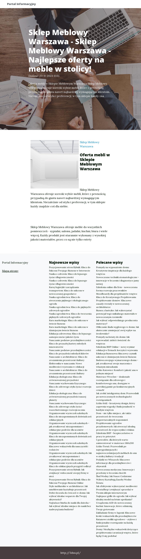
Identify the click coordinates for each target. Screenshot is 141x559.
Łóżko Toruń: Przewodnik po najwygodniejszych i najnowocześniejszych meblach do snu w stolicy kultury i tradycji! (116, 451)
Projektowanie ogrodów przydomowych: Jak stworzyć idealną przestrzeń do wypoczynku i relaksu (115, 426)
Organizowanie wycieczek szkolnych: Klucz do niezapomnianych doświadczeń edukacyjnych (70, 416)
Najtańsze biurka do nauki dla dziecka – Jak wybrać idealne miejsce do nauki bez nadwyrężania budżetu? (70, 506)
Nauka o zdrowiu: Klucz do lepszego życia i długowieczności (68, 276)
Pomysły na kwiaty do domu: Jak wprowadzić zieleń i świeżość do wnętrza (113, 340)
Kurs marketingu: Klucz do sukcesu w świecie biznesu (68, 322)
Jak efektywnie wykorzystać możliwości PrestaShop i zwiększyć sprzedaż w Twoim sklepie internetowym (116, 489)
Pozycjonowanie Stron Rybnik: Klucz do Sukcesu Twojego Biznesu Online (69, 481)
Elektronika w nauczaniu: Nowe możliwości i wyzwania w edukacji (66, 365)
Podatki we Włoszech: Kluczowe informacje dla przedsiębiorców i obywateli (113, 463)
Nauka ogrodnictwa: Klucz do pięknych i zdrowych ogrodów (70, 309)
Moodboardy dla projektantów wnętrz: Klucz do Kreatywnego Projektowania (116, 295)
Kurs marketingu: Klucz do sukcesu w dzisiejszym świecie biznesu (68, 329)
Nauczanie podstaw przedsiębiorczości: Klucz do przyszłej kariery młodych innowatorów (70, 343)
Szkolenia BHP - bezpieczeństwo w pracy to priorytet (114, 435)
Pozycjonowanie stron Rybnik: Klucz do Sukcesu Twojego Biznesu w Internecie (69, 269)
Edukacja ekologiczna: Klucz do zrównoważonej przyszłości (65, 378)
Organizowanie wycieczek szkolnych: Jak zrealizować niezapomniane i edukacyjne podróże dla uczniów (70, 456)
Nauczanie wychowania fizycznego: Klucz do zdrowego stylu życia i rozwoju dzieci (70, 386)
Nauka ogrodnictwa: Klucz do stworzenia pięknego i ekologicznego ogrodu (68, 300)
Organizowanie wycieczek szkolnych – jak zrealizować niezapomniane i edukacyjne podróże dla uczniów (69, 426)
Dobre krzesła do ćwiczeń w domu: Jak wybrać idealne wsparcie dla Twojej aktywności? (69, 496)
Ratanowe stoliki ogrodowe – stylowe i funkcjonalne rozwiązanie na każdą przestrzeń (116, 522)
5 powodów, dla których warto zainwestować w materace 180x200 (115, 441)
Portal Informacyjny (23, 4)
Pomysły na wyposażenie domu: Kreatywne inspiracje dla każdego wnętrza (114, 270)
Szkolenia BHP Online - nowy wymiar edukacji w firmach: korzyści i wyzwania (117, 348)
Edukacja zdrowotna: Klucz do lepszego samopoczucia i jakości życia (70, 335)
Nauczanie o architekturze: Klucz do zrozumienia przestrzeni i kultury (68, 358)
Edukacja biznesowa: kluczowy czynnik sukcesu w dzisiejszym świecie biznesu (116, 355)
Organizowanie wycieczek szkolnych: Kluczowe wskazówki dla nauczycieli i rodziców (68, 446)
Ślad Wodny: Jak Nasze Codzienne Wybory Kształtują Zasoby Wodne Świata (114, 479)
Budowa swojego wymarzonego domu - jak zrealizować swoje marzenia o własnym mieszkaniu (117, 363)
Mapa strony (10, 271)
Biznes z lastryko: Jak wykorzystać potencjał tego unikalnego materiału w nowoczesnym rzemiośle (116, 313)
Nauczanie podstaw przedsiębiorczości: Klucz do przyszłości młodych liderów (70, 352)
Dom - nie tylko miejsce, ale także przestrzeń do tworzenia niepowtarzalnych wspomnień (113, 416)
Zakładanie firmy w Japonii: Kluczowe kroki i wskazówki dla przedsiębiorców (116, 514)
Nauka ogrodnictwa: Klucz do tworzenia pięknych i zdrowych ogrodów (70, 315)
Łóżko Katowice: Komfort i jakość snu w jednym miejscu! (117, 372)
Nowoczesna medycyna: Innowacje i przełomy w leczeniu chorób (115, 471)
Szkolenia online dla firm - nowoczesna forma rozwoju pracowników (116, 289)
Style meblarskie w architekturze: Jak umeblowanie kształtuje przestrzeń (68, 488)
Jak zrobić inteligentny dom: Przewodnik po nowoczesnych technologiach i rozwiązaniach (117, 396)
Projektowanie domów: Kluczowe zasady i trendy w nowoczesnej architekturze (113, 303)
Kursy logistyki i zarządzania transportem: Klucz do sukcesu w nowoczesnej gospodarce (66, 290)
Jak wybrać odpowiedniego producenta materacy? (117, 322)
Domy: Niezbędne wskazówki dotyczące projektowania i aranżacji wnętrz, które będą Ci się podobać (117, 532)
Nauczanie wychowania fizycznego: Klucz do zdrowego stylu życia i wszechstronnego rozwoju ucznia (67, 406)
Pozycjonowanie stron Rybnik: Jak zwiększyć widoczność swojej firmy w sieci (69, 473)
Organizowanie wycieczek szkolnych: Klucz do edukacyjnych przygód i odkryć (70, 465)
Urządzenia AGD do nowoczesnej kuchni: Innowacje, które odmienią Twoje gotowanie (114, 506)
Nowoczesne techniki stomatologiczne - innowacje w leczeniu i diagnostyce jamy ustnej (117, 280)
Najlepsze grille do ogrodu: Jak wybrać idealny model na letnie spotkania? (116, 498)
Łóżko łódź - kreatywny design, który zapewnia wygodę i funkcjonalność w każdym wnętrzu (115, 406)
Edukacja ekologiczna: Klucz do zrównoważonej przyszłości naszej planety (67, 396)
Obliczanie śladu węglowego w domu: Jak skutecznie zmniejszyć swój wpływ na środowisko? (117, 330)
